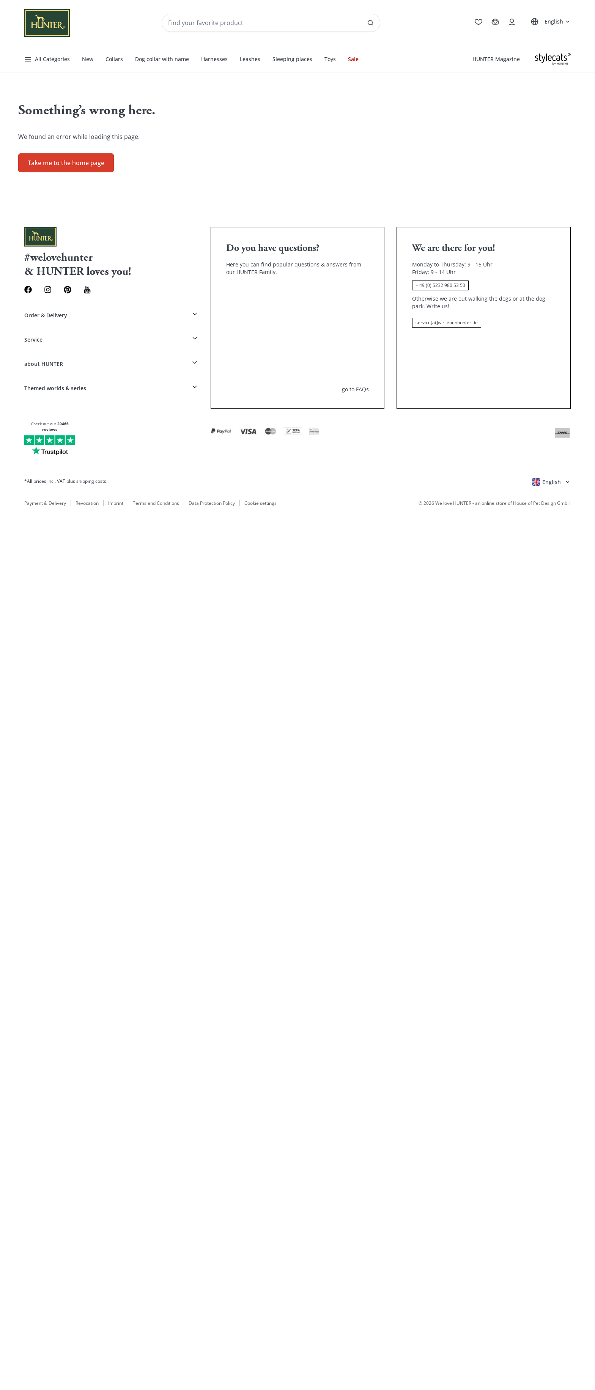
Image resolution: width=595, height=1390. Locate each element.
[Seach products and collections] (264, 23)
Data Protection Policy (212, 487)
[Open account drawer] (510, 22)
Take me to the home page (66, 163)
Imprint (115, 487)
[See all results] (364, 28)
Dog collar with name (162, 59)
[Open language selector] (549, 21)
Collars (114, 59)
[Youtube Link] (102, 290)
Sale (353, 59)
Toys (330, 59)
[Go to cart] (489, 22)
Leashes (250, 59)
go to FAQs (355, 372)
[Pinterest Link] (78, 290)
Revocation (87, 487)
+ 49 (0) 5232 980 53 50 (440, 285)
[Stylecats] (553, 59)
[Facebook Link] (30, 290)
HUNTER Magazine (496, 59)
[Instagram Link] (54, 290)
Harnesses (214, 59)
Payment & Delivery (45, 487)
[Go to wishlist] (468, 22)
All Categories (47, 59)
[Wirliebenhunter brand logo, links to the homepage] (47, 23)
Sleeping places (292, 59)
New (87, 59)
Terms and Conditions (156, 487)
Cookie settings (259, 487)
